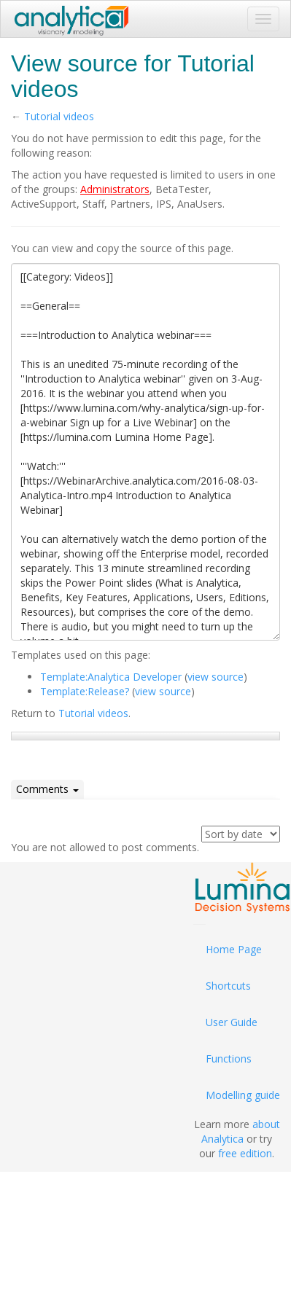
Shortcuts (228, 986)
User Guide (231, 1022)
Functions (229, 1058)
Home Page (234, 949)
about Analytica (240, 1131)
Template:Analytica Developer (111, 677)
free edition (245, 1153)
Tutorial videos (59, 116)
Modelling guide (243, 1095)
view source (215, 677)
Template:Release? (84, 691)
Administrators (115, 189)
